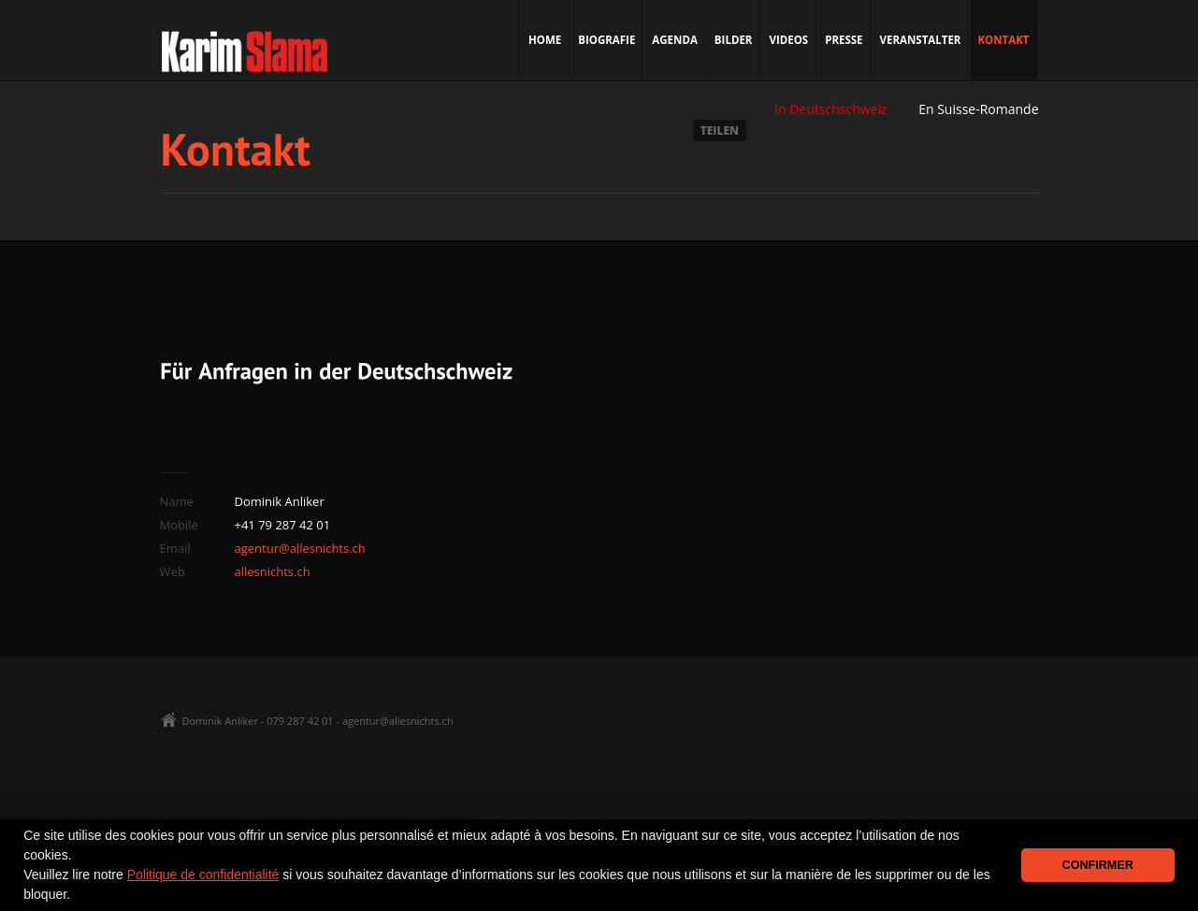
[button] (76, 896)
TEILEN (719, 130)
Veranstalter (920, 40)
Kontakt (1003, 40)
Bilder (733, 40)
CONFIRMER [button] (1097, 865)
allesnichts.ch (272, 571)
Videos (788, 40)
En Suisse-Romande (978, 109)
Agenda (675, 40)
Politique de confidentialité (203, 874)
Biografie (606, 40)
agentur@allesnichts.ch (300, 548)
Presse (843, 40)
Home (544, 40)
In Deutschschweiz (830, 109)
